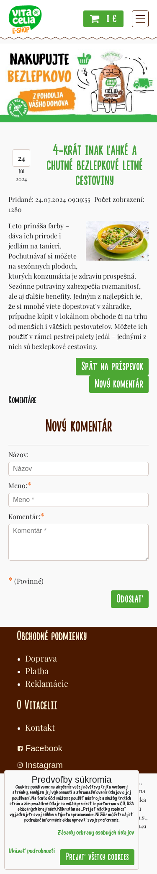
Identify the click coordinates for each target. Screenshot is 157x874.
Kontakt (40, 727)
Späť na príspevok (112, 366)
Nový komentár (119, 384)
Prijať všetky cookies (97, 857)
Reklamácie (46, 683)
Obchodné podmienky (52, 636)
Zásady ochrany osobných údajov (96, 833)
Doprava (41, 658)
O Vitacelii (37, 705)
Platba (37, 670)
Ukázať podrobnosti (32, 851)
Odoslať (129, 599)
